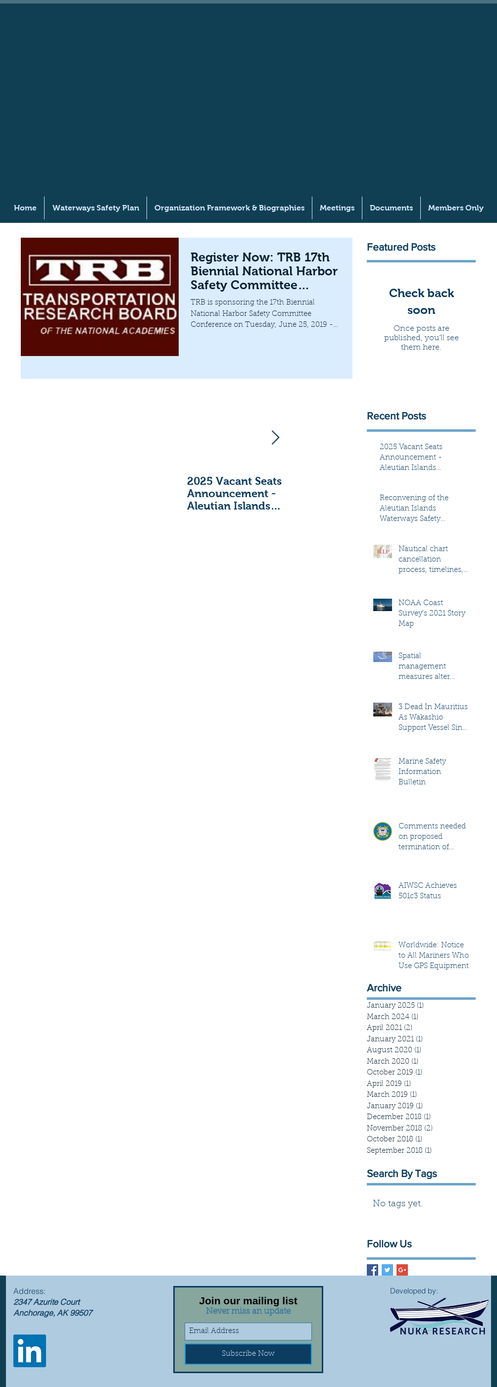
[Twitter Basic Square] (387, 1270)
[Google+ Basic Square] (402, 1270)
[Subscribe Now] (248, 1354)
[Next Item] (275, 438)
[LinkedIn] (29, 1351)
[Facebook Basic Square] (372, 1270)
